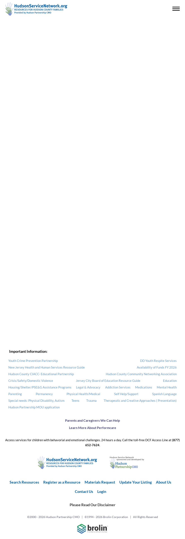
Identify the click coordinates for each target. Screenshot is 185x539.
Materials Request (100, 482)
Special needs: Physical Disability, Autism (36, 400)
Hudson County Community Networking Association (141, 374)
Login (101, 491)
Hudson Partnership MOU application (34, 407)
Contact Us (84, 491)
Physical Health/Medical (83, 394)
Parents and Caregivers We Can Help (92, 420)
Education (170, 380)
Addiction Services (118, 387)
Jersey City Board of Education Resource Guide (108, 380)
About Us (163, 482)
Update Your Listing (135, 482)
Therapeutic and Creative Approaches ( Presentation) (140, 400)
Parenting (15, 394)
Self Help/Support (126, 394)
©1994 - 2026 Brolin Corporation (106, 517)
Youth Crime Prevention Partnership (33, 361)
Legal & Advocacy (88, 387)
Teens (75, 400)
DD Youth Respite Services (158, 361)
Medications (143, 387)
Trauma (91, 400)
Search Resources (24, 482)
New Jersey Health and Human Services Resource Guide (46, 367)
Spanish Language (164, 394)
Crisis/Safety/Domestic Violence (30, 380)
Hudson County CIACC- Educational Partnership (41, 374)
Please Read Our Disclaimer (92, 504)
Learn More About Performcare (92, 428)
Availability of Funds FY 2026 (157, 367)
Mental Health (167, 387)
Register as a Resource (61, 482)
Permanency (44, 394)
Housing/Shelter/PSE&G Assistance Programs (40, 387)
